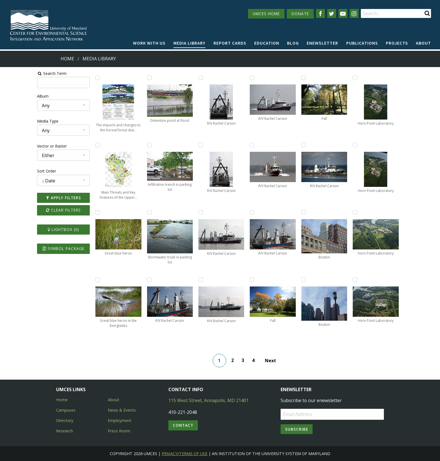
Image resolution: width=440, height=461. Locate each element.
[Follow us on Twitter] (331, 13)
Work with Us (149, 43)
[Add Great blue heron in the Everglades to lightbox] (74, 279)
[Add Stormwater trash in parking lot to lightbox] (126, 212)
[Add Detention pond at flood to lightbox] (126, 77)
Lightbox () (35, 229)
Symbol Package (35, 248)
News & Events (122, 410)
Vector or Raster (18, 146)
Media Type (14, 121)
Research (64, 431)
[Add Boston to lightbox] (283, 212)
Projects (397, 43)
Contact (183, 425)
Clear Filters (34, 210)
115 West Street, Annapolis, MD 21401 (208, 400)
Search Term (18, 73)
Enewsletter (322, 43)
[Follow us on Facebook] (320, 13)
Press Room (119, 431)
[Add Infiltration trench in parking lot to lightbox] (126, 145)
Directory (64, 420)
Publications (362, 43)
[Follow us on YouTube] (342, 13)
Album (9, 96)
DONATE (300, 13)
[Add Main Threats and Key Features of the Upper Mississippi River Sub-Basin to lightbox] (74, 145)
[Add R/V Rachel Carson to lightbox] (126, 279)
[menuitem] (149, 43)
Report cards (230, 43)
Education (266, 43)
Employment (119, 420)
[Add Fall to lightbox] (231, 279)
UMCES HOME (266, 13)
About (423, 43)
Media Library (189, 43)
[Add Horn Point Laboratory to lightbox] (335, 77)
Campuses (65, 410)
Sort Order (13, 171)
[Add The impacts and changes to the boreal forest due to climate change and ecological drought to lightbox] (74, 77)
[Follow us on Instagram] (354, 13)
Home (67, 59)
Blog (293, 43)
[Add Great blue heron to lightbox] (74, 212)
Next (275, 360)
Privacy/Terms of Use (184, 453)
